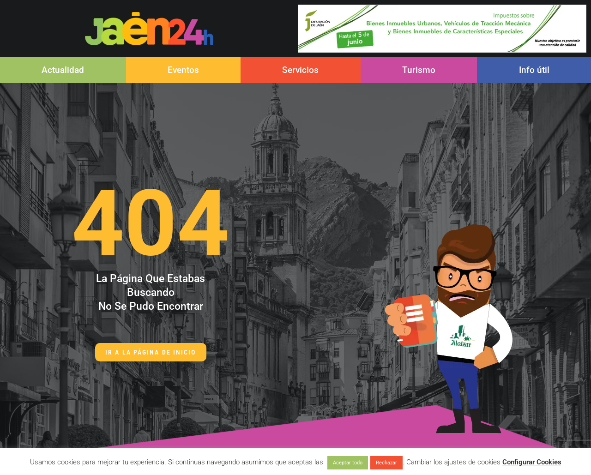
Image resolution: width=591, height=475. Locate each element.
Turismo (418, 70)
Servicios (300, 70)
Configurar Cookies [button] (531, 462)
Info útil (534, 70)
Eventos (183, 70)
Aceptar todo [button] (347, 463)
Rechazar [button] (386, 463)
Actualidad (63, 70)
